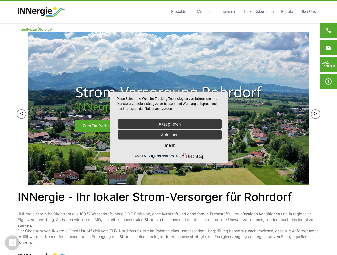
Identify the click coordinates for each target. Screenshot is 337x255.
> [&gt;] (315, 114)
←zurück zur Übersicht (35, 29)
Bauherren (227, 11)
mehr (170, 145)
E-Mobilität (203, 11)
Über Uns (308, 11)
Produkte (178, 11)
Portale (287, 11)
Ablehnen (170, 134)
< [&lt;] (21, 114)
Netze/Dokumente (259, 11)
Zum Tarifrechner (98, 125)
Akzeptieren (169, 124)
